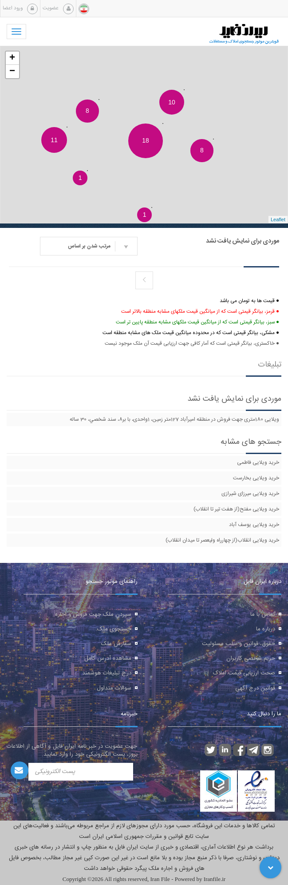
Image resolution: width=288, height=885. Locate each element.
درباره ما (265, 629)
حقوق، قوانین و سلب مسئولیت (238, 644)
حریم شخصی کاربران (250, 658)
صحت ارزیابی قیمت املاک (244, 673)
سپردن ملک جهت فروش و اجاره (93, 614)
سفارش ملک (116, 644)
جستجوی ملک (114, 629)
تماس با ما (262, 614)
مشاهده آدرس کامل (107, 658)
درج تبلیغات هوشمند (106, 673)
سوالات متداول (114, 688)
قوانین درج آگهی (255, 688)
